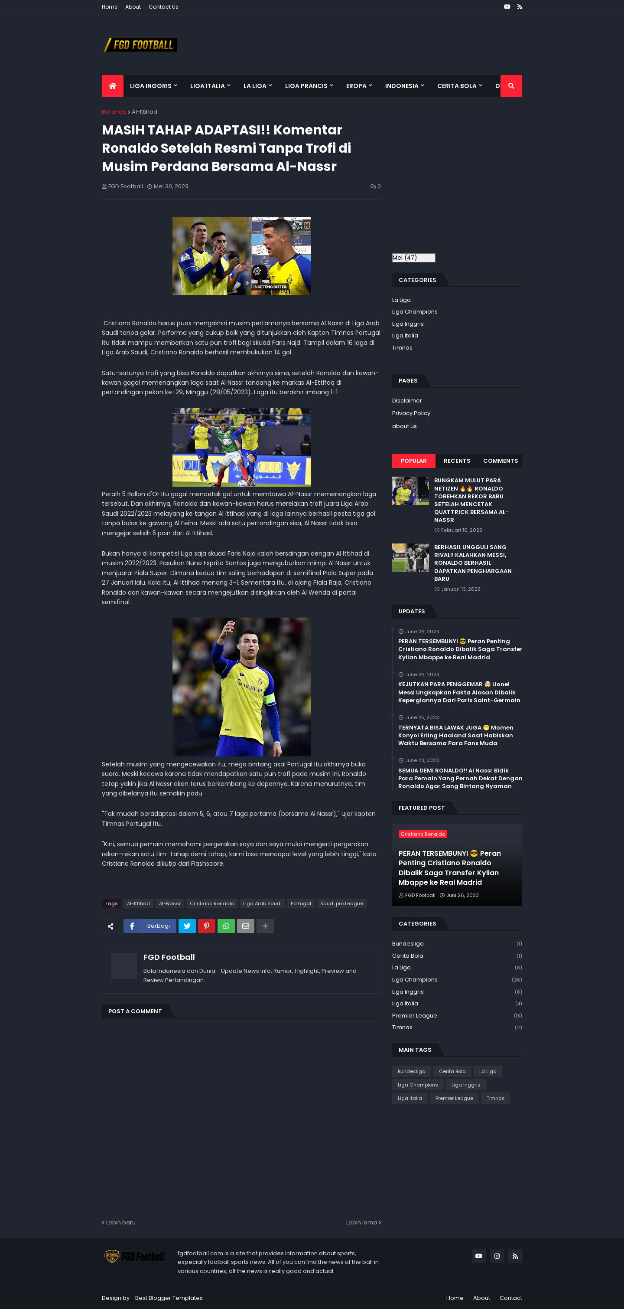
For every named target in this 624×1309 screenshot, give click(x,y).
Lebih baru (121, 1222)
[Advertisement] (465, 179)
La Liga (401, 300)
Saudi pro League (341, 903)
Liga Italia (405, 335)
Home (109, 6)
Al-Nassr (170, 903)
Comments (500, 461)
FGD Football (169, 957)
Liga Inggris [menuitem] (151, 86)
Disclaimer (407, 400)
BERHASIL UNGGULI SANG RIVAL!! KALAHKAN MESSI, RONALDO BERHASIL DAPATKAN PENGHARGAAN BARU (473, 563)
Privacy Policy (411, 413)
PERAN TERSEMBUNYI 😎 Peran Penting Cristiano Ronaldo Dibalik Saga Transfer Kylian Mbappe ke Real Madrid (460, 649)
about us (404, 426)
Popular (414, 461)
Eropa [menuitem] (356, 86)
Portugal (301, 903)
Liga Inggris (408, 324)
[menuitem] (113, 86)
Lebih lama (361, 1222)
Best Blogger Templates (169, 1298)
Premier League (457, 1016)
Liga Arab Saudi (262, 903)
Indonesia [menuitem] (402, 86)
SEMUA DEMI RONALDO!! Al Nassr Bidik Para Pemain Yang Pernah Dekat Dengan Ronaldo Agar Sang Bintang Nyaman (460, 778)
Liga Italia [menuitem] (207, 86)
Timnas (402, 348)
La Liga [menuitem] (255, 86)
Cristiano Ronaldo (212, 903)
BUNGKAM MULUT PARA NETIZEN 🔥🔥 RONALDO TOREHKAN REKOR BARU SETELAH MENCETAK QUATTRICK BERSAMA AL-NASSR (471, 500)
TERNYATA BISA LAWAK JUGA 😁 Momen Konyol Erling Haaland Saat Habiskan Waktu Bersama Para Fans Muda (456, 735)
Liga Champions (415, 312)
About (133, 6)
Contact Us (164, 6)
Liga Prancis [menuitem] (306, 86)
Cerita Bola (457, 956)
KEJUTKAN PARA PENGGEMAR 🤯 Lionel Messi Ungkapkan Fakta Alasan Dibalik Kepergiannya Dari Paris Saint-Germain (459, 692)
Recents (457, 461)
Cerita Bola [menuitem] (457, 86)
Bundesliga (457, 944)
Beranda (114, 112)
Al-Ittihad (144, 112)
